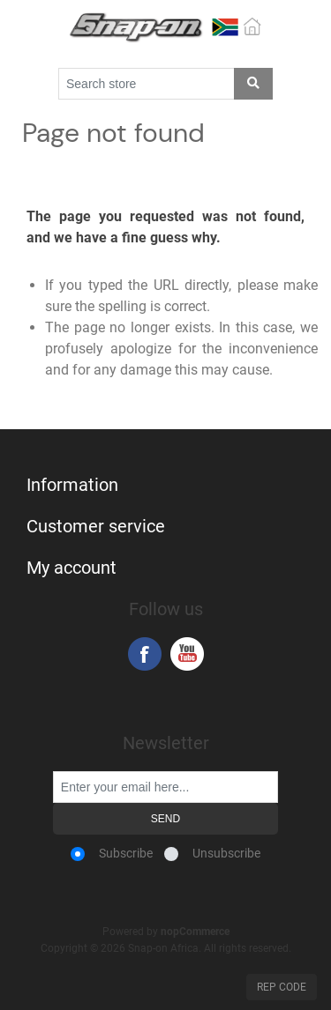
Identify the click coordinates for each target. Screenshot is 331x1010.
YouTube (187, 654)
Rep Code (281, 987)
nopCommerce (195, 931)
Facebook (145, 654)
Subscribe (126, 853)
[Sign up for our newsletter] (165, 787)
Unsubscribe (226, 853)
